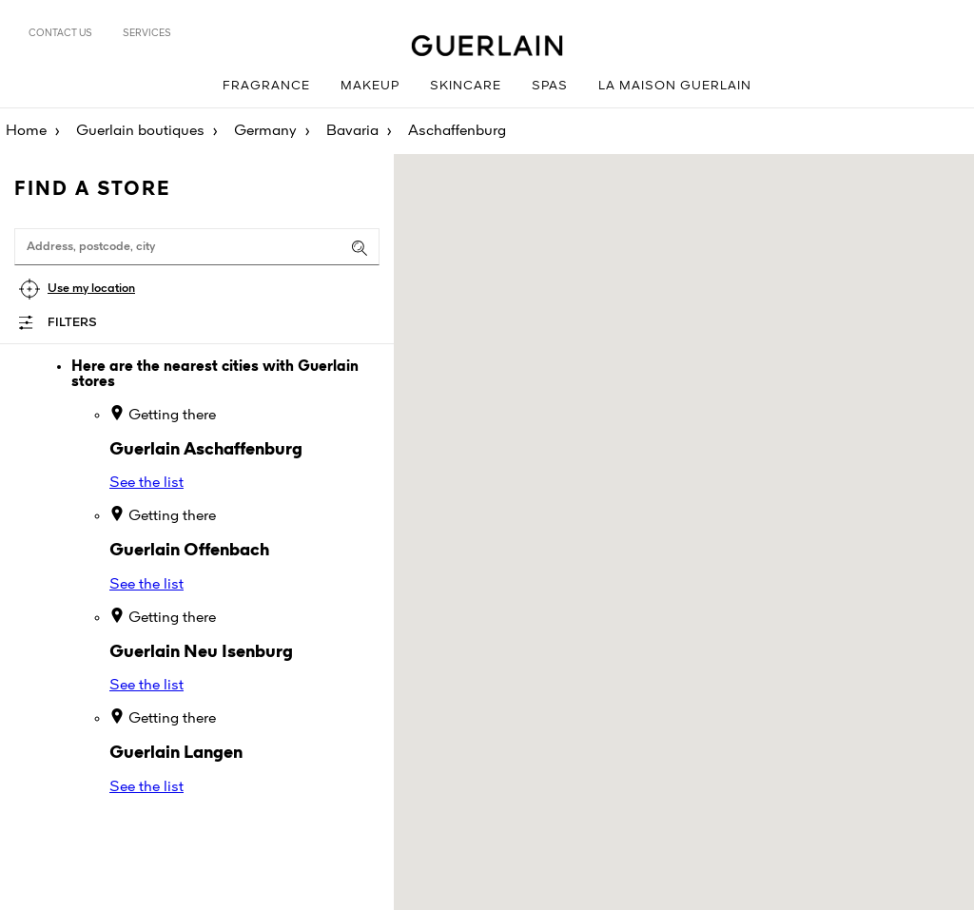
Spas (550, 86)
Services (147, 33)
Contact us (60, 33)
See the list (146, 483)
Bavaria (352, 131)
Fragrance (266, 86)
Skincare (465, 86)
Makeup (370, 86)
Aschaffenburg (457, 131)
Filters (72, 323)
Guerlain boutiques (140, 131)
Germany (265, 131)
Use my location (91, 288)
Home (26, 131)
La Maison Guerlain (674, 86)
